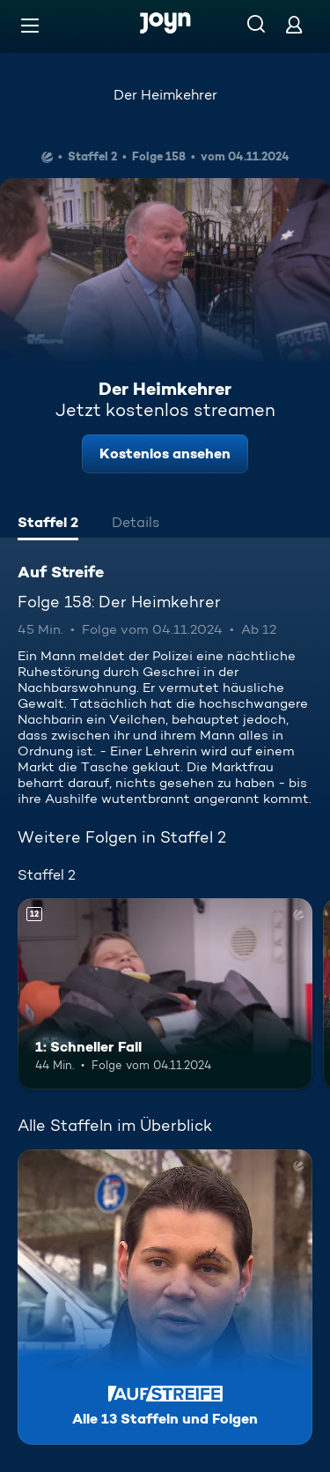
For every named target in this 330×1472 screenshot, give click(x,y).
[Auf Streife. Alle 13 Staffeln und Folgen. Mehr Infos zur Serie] (165, 1297)
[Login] (294, 24)
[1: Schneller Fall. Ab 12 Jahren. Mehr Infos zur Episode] (165, 994)
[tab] (48, 524)
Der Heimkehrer (165, 94)
